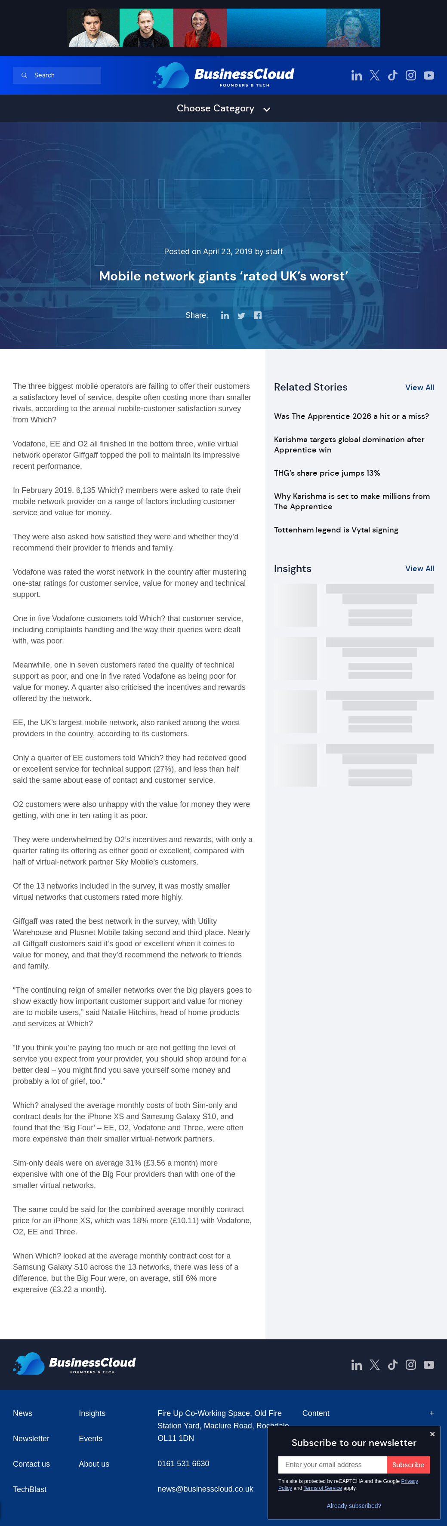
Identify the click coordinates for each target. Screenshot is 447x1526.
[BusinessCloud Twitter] (375, 75)
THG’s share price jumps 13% (327, 473)
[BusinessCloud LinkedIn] (356, 75)
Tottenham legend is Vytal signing (336, 530)
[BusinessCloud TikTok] (393, 75)
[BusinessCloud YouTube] (429, 75)
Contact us (31, 1464)
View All (419, 387)
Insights (92, 1413)
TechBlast (29, 1489)
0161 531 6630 (183, 1463)
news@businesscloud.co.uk (205, 1489)
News (22, 1413)
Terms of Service (323, 1488)
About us (94, 1464)
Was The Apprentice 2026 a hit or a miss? (351, 416)
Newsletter (31, 1438)
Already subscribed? (354, 1506)
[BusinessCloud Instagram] (411, 75)
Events (90, 1438)
